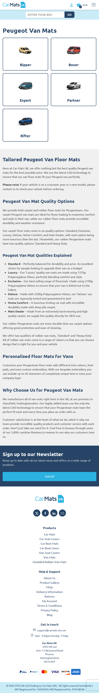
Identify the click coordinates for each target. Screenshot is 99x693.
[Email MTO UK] (62, 513)
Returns (50, 596)
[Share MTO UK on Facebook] (45, 513)
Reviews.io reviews (43, 432)
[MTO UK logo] (49, 499)
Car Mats (49, 534)
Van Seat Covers (49, 552)
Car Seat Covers (49, 539)
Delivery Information (49, 591)
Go (69, 14)
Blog (49, 614)
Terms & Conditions (49, 605)
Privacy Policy (49, 610)
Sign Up (49, 476)
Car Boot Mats (49, 543)
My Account (49, 601)
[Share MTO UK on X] (36, 513)
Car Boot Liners (49, 548)
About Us (49, 578)
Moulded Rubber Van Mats (49, 562)
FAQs (49, 587)
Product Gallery (49, 582)
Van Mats (49, 557)
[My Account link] (71, 5)
